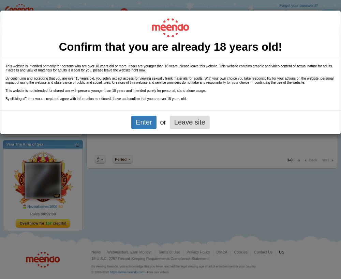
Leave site (189, 122)
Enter (144, 122)
